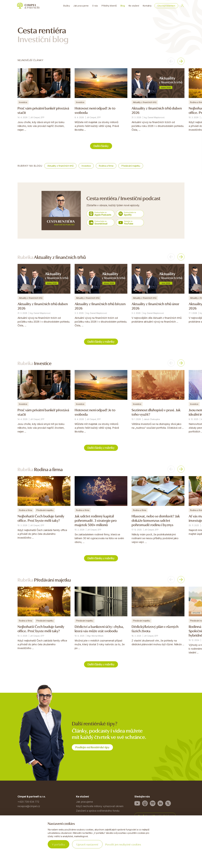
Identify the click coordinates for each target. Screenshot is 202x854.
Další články (101, 145)
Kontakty (147, 5)
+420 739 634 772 (28, 801)
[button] (171, 61)
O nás (95, 5)
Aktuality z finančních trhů (60, 165)
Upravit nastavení (87, 844)
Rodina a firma (106, 165)
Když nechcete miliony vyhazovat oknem (99, 806)
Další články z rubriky (101, 341)
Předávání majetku (130, 165)
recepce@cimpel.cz (29, 806)
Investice (86, 165)
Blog (122, 5)
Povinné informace (28, 838)
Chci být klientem (166, 5)
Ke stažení (133, 5)
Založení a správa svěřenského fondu (97, 810)
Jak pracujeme (81, 5)
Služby (66, 5)
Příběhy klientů (109, 5)
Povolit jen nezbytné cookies (123, 844)
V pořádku (58, 844)
